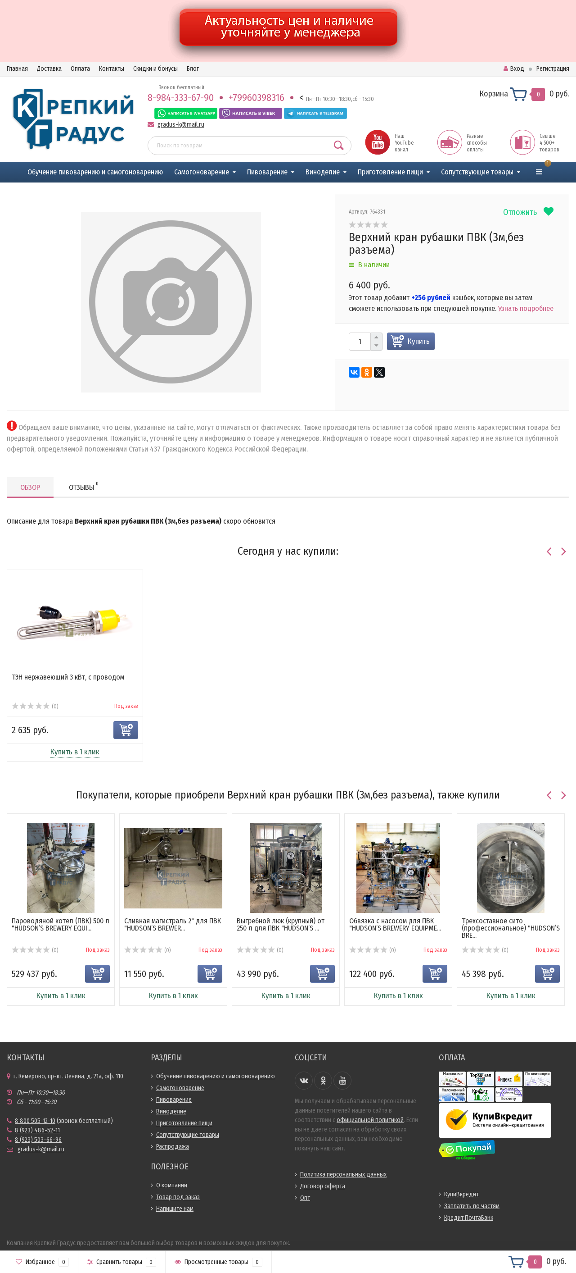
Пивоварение (267, 172)
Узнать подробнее (526, 308)
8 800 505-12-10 (35, 1121)
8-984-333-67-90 (181, 97)
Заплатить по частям (472, 1206)
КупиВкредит (461, 1194)
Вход (514, 69)
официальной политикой (370, 1120)
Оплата (80, 69)
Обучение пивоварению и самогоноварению (95, 172)
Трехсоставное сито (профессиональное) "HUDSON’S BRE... (511, 928)
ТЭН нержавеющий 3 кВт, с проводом (68, 677)
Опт (305, 1198)
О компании (171, 1185)
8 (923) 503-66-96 (38, 1140)
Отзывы (84, 486)
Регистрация (552, 69)
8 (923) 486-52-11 (37, 1130)
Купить (419, 341)
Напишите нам (175, 1209)
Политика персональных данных (343, 1174)
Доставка (49, 69)
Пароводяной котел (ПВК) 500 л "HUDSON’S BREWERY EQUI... (60, 924)
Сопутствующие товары (477, 172)
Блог (193, 69)
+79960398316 (256, 97)
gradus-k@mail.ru (181, 124)
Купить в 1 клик (74, 752)
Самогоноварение (201, 172)
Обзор (30, 487)
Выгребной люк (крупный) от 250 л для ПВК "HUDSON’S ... (280, 924)
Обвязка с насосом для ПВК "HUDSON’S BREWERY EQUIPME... (395, 924)
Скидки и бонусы (155, 69)
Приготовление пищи (390, 172)
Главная (17, 69)
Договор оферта (322, 1186)
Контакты (111, 69)
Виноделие (323, 172)
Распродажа (172, 1146)
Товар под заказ (178, 1197)
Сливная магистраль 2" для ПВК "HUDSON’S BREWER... (172, 924)
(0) (35, 706)
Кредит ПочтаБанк (468, 1218)
